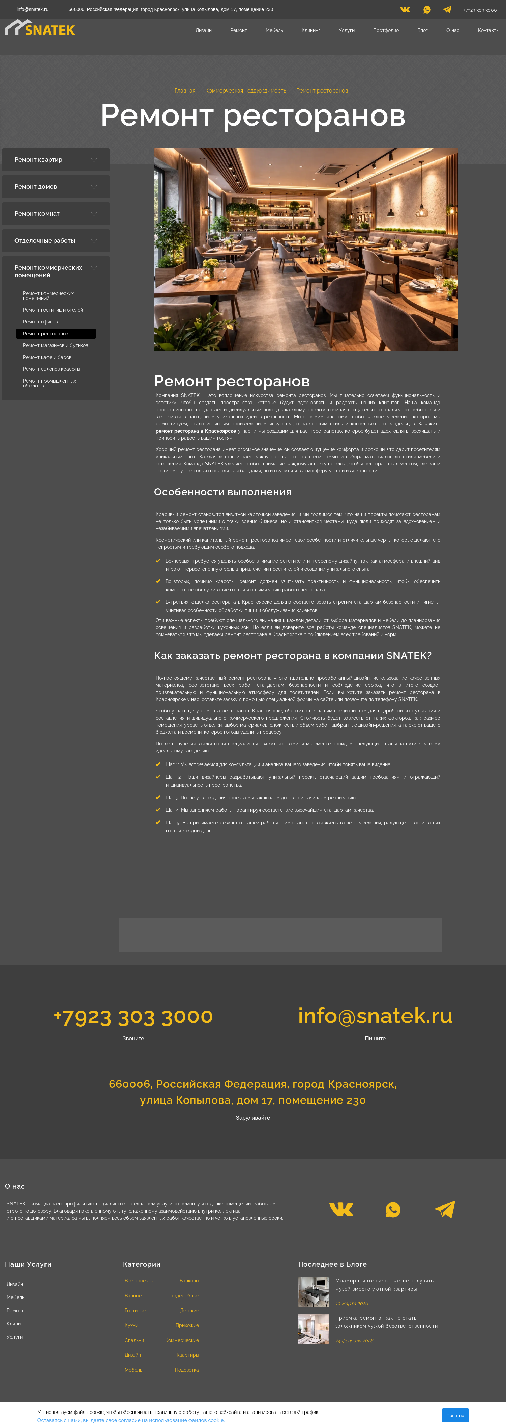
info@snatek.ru (32, 9)
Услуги (347, 30)
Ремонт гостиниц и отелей (53, 310)
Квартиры (188, 1355)
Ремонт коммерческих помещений (48, 296)
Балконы (189, 1281)
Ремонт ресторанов (45, 333)
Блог (422, 30)
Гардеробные (183, 1295)
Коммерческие (182, 1340)
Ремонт (238, 30)
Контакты (488, 30)
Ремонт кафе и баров (47, 357)
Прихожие (187, 1325)
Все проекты (139, 1281)
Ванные (133, 1295)
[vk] (405, 11)
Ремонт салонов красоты (51, 369)
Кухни (131, 1325)
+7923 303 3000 (480, 10)
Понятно (455, 1415)
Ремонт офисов (40, 322)
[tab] (56, 159)
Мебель (274, 30)
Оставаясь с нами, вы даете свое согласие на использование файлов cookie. (131, 1420)
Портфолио (386, 30)
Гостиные (135, 1310)
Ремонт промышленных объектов (49, 383)
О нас (452, 30)
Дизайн (204, 30)
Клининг (311, 30)
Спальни (134, 1340)
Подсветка (187, 1370)
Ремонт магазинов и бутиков (55, 345)
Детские (189, 1310)
